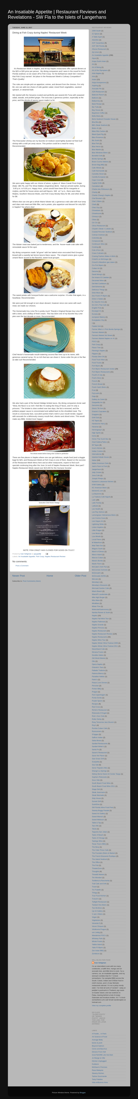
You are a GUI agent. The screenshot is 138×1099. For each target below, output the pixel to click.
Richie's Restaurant (99, 710)
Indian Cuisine (97, 451)
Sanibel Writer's (98, 746)
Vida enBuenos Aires (100, 1082)
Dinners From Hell (99, 1052)
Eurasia (95, 314)
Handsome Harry (98, 424)
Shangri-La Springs (99, 771)
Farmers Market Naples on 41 (103, 338)
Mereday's (96, 582)
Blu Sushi (95, 140)
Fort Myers (96, 366)
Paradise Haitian (98, 676)
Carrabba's (96, 186)
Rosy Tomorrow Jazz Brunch (103, 722)
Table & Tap (96, 823)
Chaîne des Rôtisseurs (100, 189)
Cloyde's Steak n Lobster (101, 229)
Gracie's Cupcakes (99, 411)
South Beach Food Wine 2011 (103, 786)
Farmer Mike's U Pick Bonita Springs (106, 329)
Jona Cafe (96, 475)
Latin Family (96, 503)
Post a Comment (22, 566)
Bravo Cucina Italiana (100, 162)
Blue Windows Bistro (100, 153)
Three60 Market (98, 874)
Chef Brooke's (97, 198)
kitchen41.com (97, 491)
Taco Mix (95, 826)
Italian (94, 460)
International (96, 454)
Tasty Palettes (97, 1079)
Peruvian (95, 686)
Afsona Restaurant (99, 49)
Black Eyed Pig (98, 134)
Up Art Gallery (97, 911)
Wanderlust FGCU (99, 935)
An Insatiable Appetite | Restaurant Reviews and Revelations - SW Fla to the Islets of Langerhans (57, 14)
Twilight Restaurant (99, 902)
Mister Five (96, 606)
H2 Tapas (95, 421)
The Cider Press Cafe (100, 850)
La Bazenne (96, 494)
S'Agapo (95, 734)
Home (50, 575)
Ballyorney (96, 101)
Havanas (95, 427)
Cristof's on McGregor (100, 259)
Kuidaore (95, 1064)
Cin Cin (95, 223)
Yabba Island (97, 944)
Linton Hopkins (97, 527)
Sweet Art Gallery (98, 813)
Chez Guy (96, 207)
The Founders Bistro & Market (103, 853)
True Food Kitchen (99, 896)
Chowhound (96, 213)
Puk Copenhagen (98, 695)
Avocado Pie (97, 89)
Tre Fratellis (96, 890)
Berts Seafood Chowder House (104, 119)
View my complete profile (101, 1005)
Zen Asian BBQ (98, 951)
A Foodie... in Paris (99, 1034)
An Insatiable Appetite (26, 556)
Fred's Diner (96, 378)
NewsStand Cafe (98, 649)
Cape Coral (96, 180)
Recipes (95, 704)
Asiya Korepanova (99, 82)
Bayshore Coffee (98, 113)
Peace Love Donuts (99, 683)
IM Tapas (95, 445)
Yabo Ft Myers (97, 947)
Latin (94, 500)
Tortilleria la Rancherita (100, 881)
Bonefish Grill (97, 156)
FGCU (94, 341)
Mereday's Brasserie (100, 585)
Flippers (95, 354)
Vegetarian (96, 920)
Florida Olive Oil (98, 357)
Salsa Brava (96, 740)
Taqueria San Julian (99, 832)
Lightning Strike (98, 524)
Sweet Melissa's (98, 820)
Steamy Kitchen (98, 1073)
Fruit (93, 390)
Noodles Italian (97, 655)
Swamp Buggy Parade (100, 810)
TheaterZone (97, 868)
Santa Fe (95, 749)
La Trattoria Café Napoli (101, 497)
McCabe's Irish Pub (99, 567)
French (94, 381)
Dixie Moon (96, 293)
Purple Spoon (97, 701)
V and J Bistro (97, 914)
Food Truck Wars (98, 360)
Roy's (94, 725)
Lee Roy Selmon (98, 512)
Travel (94, 887)
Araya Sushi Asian (99, 61)
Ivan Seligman (100, 963)
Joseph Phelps (97, 478)
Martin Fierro (97, 564)
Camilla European (99, 177)
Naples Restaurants (99, 637)
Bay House (96, 110)
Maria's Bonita (97, 561)
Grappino (95, 414)
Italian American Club (100, 463)
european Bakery (98, 317)
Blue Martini (96, 150)
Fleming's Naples (98, 351)
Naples (94, 615)
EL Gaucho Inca (98, 302)
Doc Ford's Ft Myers (99, 296)
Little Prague (97, 530)
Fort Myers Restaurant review (103, 369)
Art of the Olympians (100, 70)
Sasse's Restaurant (99, 753)
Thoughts (95, 871)
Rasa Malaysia (97, 1070)
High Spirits (96, 433)
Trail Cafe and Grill (99, 884)
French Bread (97, 384)
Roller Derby (97, 719)
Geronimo (96, 405)
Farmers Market (98, 332)
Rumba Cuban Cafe (99, 728)
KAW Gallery (97, 485)
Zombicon (96, 954)
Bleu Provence (97, 137)
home (94, 436)
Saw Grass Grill (98, 759)
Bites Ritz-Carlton (98, 131)
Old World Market (98, 658)
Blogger (83, 1093)
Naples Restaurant (99, 631)
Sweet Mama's (97, 817)
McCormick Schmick (100, 570)
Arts (93, 76)
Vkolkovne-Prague (99, 929)
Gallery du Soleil (98, 399)
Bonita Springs (97, 159)
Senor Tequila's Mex (99, 768)
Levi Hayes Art (97, 521)
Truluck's (95, 899)
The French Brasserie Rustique (104, 856)
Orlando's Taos (97, 667)
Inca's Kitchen (97, 448)
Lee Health (96, 509)
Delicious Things (98, 290)
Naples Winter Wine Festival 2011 (105, 646)
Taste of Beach (97, 835)
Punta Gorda (97, 698)
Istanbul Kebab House (100, 457)
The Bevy (95, 847)
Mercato (95, 579)
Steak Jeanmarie (98, 792)
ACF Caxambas (98, 43)
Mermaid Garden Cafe (100, 588)
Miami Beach (97, 591)
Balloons (95, 98)
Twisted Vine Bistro (99, 905)
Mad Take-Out (97, 546)
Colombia (95, 238)
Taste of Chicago (98, 838)
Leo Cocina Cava (98, 518)
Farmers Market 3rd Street (102, 335)
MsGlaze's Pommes (99, 1067)
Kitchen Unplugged (99, 1061)
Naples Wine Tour (99, 640)
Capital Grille (97, 183)
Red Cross (96, 707)
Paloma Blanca (98, 673)
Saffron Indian (97, 737)
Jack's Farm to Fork (99, 466)
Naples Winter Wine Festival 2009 (105, 643)
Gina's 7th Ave (97, 408)
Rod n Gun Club (98, 716)
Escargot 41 (96, 311)
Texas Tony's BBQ (99, 844)
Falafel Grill (96, 326)
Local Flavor (96, 539)
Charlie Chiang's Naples (101, 195)
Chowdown (96, 210)
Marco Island (97, 555)
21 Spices (96, 34)
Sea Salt (95, 765)
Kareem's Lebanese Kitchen (102, 482)
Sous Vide (96, 780)
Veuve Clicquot (97, 926)
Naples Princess (98, 628)
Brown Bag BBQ (98, 165)
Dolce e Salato (97, 299)
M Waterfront (97, 542)
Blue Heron (96, 146)
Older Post (80, 575)
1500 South (96, 31)
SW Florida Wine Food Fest (102, 807)
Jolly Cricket (96, 472)
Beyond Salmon (98, 1046)
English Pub (96, 308)
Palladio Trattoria (98, 670)
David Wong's (97, 274)
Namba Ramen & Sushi (101, 612)
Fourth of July (97, 375)
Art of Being (96, 67)
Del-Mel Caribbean (99, 284)
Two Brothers (97, 908)
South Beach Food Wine (101, 783)
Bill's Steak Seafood (99, 125)
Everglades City (98, 320)
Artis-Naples (96, 73)
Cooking (95, 247)
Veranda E (96, 923)
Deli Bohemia (97, 287)
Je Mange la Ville (98, 1058)
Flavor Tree (96, 348)
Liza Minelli (96, 536)
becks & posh (97, 1043)
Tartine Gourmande (99, 1076)
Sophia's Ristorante (99, 777)
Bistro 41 (95, 128)
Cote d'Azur (96, 250)
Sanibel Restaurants (100, 744)
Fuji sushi (95, 393)
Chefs (94, 204)
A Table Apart (97, 37)
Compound (96, 241)
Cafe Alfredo (96, 168)
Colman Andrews (98, 235)
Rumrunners (96, 731)
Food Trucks (96, 363)
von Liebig (96, 932)
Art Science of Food (99, 1037)
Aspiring (95, 86)
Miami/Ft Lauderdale (100, 594)
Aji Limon (95, 52)
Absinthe (95, 40)
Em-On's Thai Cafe (99, 305)
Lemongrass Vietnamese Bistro (104, 515)
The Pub (95, 865)
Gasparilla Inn (97, 402)
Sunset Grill (96, 801)
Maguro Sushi (97, 549)
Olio (93, 661)
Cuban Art (96, 268)
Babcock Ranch (98, 95)
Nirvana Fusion (98, 652)
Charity (94, 192)
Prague (95, 692)
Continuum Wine (98, 244)
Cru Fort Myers (97, 265)
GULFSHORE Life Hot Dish (102, 1055)
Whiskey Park (97, 938)
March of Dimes (98, 551)
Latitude (95, 506)
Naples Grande (98, 625)
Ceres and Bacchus (99, 1049)
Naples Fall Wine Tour (100, 619)
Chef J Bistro (97, 201)
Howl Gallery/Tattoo (99, 442)
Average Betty (97, 1040)
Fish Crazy (40, 556)
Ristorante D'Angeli (99, 713)
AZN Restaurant (98, 92)
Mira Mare (96, 600)
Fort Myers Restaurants (101, 372)
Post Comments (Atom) (32, 581)
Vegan (94, 917)
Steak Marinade (98, 795)
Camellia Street (98, 174)
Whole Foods (97, 941)
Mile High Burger (98, 597)
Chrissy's (95, 216)
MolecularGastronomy (100, 609)
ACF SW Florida (98, 46)
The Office (96, 862)
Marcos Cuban (97, 558)
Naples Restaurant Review (55, 556)
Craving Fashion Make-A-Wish (103, 256)
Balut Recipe (97, 104)
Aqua (94, 58)
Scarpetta (95, 762)
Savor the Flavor (98, 756)
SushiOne (96, 804)
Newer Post (18, 575)
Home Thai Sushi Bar (100, 439)
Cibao (94, 220)
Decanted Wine (98, 280)
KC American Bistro (99, 488)
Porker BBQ (96, 689)
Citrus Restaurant (98, 226)
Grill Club (95, 418)
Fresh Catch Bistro (99, 387)
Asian (94, 79)
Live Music (96, 533)
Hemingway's (97, 430)
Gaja (94, 396)
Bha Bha (95, 122)
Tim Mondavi (97, 877)
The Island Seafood (99, 859)
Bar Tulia (95, 107)
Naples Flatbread (98, 622)
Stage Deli (96, 789)
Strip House (96, 798)
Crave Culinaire (98, 253)
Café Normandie (98, 171)
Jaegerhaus (96, 469)
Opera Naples (97, 664)
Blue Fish (95, 143)
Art (93, 64)
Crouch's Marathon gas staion (103, 262)
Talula (94, 829)
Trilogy (94, 893)
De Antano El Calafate (100, 277)
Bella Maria (96, 116)
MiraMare (95, 603)
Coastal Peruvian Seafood (102, 232)
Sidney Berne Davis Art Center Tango (106, 774)
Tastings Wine (97, 841)
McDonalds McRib (99, 576)
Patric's (95, 679)
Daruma (95, 271)
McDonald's (96, 573)
